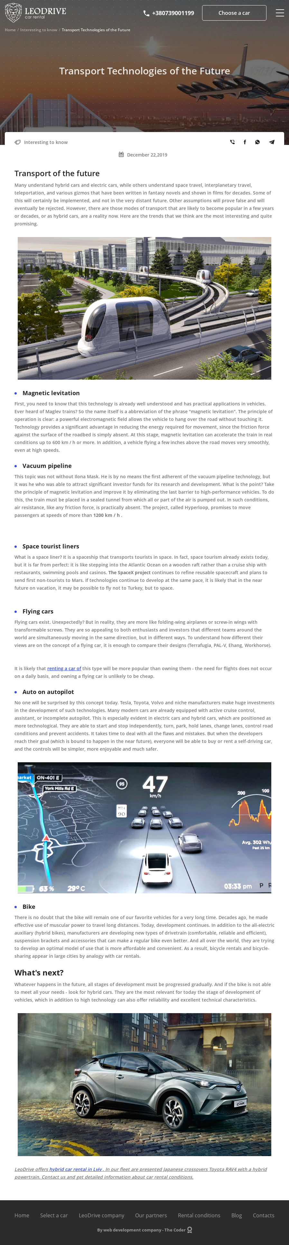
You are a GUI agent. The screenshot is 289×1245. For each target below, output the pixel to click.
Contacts (264, 1215)
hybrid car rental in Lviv (75, 1169)
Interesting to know (38, 30)
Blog (236, 1215)
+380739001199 (168, 13)
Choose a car (234, 12)
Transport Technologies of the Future (96, 30)
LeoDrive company (101, 1215)
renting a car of (64, 668)
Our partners (151, 1215)
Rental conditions (199, 1215)
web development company (132, 1230)
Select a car (54, 1215)
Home (10, 30)
